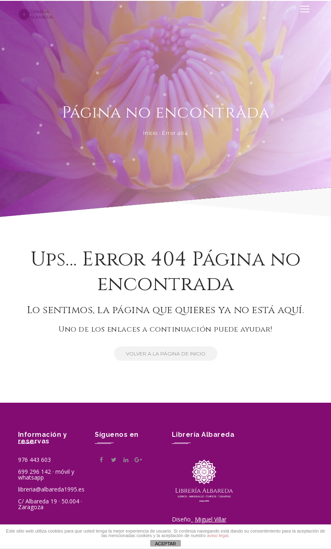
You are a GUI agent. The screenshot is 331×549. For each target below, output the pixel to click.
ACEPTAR (165, 543)
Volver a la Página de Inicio (159, 354)
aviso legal (217, 535)
